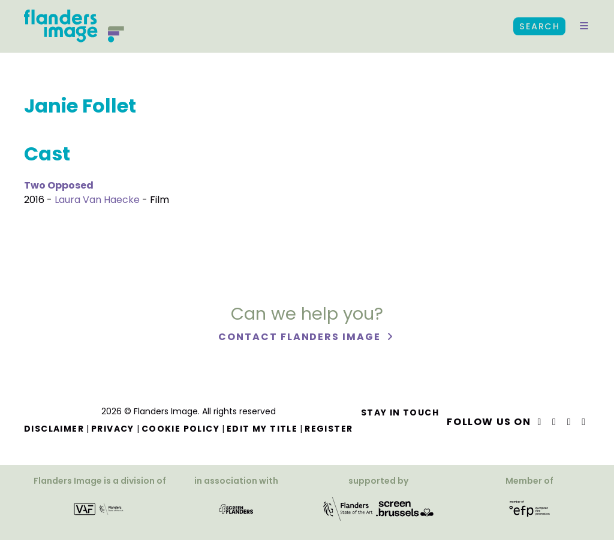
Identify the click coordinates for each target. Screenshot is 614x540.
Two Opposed (59, 185)
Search (539, 26)
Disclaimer (54, 429)
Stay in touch (400, 412)
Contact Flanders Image (300, 337)
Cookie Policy (180, 429)
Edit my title (262, 429)
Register (329, 429)
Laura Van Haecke (97, 200)
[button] (584, 26)
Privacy (112, 429)
